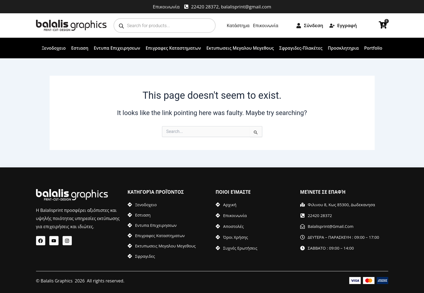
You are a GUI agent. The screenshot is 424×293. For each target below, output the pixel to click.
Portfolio (373, 48)
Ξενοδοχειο (54, 48)
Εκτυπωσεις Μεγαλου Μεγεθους (240, 48)
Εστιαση (79, 48)
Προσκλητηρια (343, 48)
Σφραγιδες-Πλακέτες (300, 48)
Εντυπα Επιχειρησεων (117, 48)
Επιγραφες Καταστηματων (173, 48)
